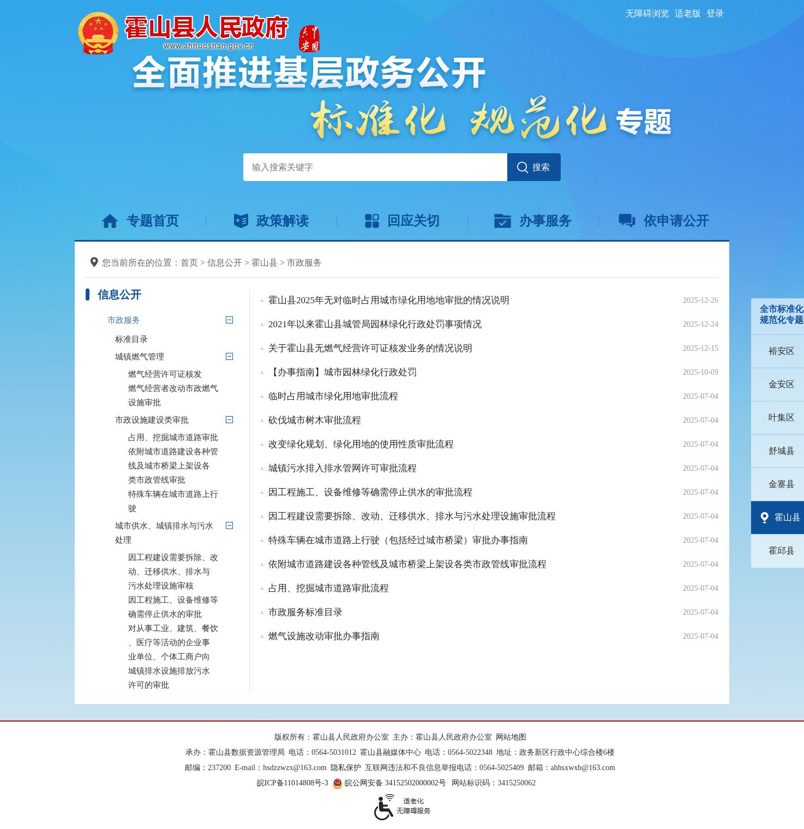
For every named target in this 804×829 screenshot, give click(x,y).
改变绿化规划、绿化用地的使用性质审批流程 (361, 444)
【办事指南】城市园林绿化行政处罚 (342, 372)
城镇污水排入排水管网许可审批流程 (342, 468)
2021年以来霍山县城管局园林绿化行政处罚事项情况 (375, 324)
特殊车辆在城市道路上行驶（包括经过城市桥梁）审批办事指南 (398, 540)
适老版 (688, 13)
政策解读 (271, 221)
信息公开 (224, 262)
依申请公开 (664, 221)
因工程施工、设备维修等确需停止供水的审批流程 (370, 492)
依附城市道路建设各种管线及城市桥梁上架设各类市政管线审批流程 (407, 564)
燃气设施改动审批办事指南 (324, 636)
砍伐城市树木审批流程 (314, 420)
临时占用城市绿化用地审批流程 (333, 396)
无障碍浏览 (647, 13)
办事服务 (532, 221)
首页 (189, 262)
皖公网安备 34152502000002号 (390, 783)
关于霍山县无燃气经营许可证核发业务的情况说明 (370, 348)
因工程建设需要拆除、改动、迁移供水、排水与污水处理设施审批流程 (412, 516)
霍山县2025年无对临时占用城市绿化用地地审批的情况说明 (388, 300)
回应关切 (402, 221)
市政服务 (304, 262)
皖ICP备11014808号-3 (292, 783)
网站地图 (511, 737)
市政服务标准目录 (305, 612)
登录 (715, 13)
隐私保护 (346, 768)
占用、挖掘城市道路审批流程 (328, 588)
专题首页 (139, 221)
